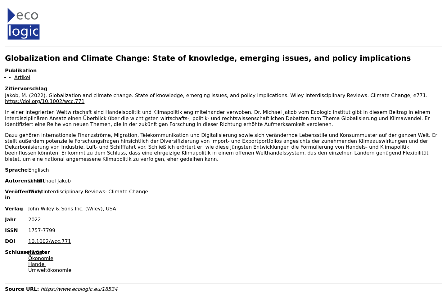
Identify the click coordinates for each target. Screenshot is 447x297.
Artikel (22, 77)
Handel (37, 264)
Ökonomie (40, 258)
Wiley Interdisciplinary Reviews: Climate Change (88, 192)
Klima (35, 252)
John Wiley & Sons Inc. (56, 209)
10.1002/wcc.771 (49, 241)
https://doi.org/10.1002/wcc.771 (44, 101)
